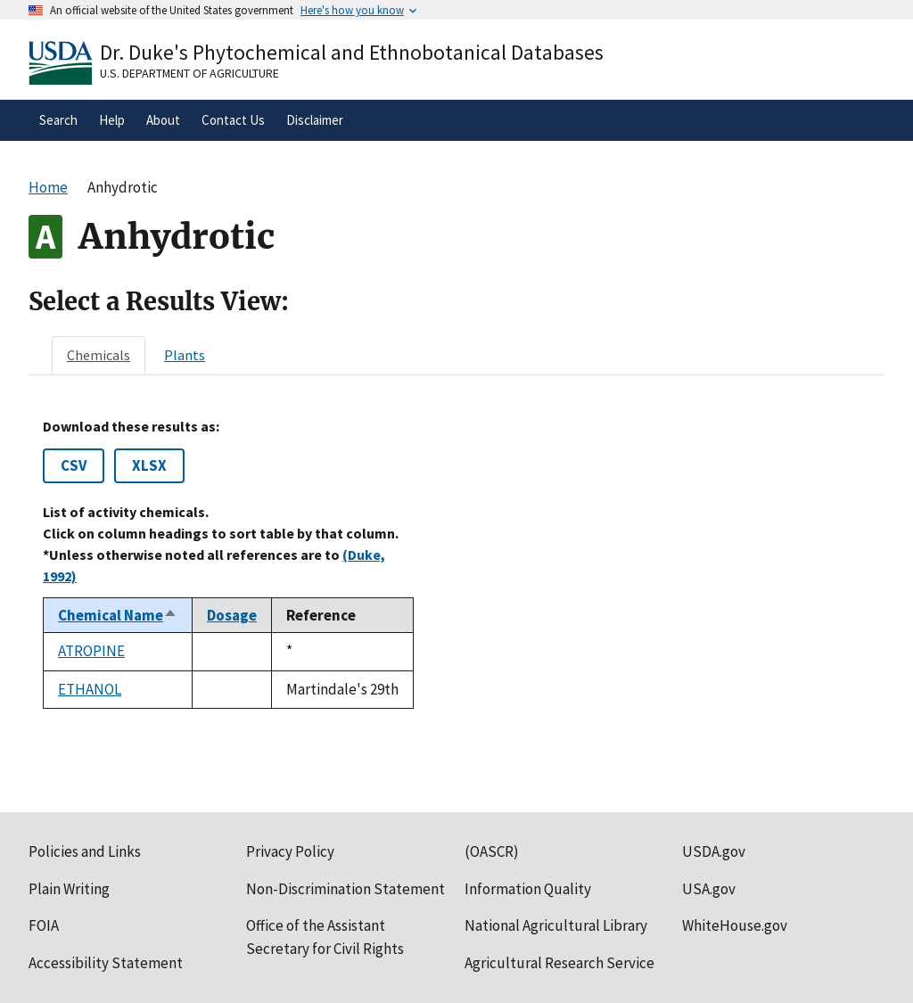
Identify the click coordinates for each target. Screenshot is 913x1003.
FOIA (44, 925)
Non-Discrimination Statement (345, 889)
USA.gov (709, 889)
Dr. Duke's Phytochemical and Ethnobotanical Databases (352, 52)
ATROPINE (91, 651)
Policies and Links (85, 851)
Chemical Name (117, 615)
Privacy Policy (290, 851)
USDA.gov (713, 851)
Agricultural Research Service (559, 963)
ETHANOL (89, 689)
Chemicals (98, 355)
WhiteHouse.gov (734, 925)
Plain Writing (69, 889)
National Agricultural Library (556, 925)
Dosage (232, 615)
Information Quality (528, 889)
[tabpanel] (456, 564)
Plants (184, 355)
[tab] (98, 354)
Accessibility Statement (106, 963)
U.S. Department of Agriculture (189, 73)
